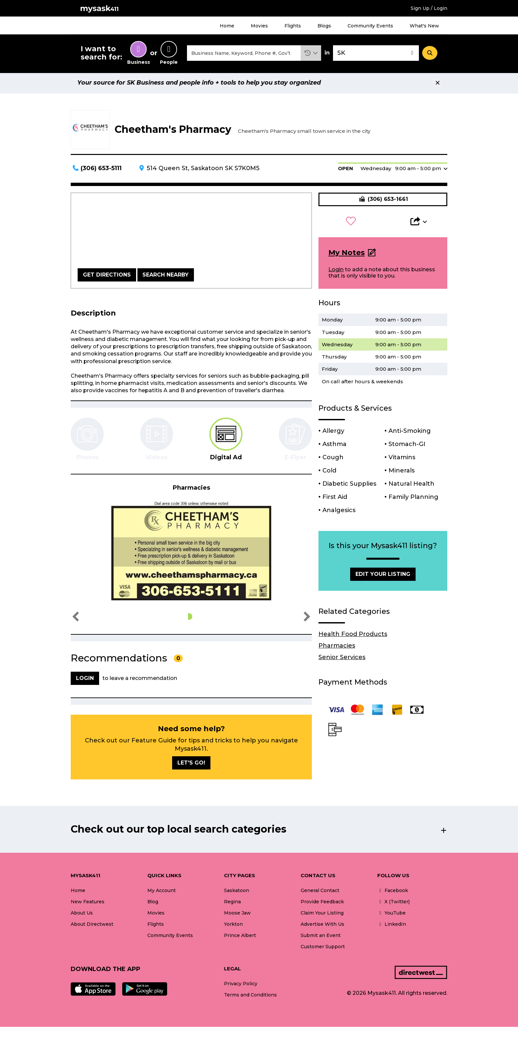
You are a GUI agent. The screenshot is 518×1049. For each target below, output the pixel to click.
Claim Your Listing (322, 915)
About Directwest (92, 926)
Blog (152, 904)
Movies (259, 26)
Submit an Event (321, 937)
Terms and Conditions (250, 997)
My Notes (346, 254)
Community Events (370, 26)
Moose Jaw (237, 915)
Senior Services (341, 659)
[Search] (429, 54)
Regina (232, 904)
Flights (292, 26)
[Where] (376, 54)
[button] (311, 54)
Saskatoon (236, 892)
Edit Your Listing (382, 576)
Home (227, 26)
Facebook (392, 892)
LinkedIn (391, 926)
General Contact (320, 892)
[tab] (225, 441)
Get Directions (107, 276)
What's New (424, 26)
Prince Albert (240, 937)
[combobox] (244, 54)
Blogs (324, 26)
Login (336, 271)
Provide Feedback (322, 904)
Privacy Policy (240, 985)
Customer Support (323, 949)
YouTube (391, 915)
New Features (87, 904)
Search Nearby (165, 276)
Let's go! (191, 764)
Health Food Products (352, 636)
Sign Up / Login (429, 8)
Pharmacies (336, 647)
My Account (161, 892)
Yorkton (233, 926)
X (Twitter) (393, 904)
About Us (82, 915)
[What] (244, 54)
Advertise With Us (322, 926)
